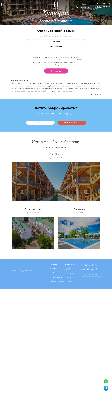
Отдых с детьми (56, 281)
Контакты (68, 281)
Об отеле (53, 265)
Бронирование (84, 7)
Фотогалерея (69, 273)
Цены (52, 272)
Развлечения (69, 265)
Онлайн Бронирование (56, 276)
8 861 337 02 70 (102, 7)
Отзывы (67, 277)
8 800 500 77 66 (103, 4)
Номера (53, 269)
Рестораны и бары (69, 269)
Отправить (56, 71)
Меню (10, 4)
